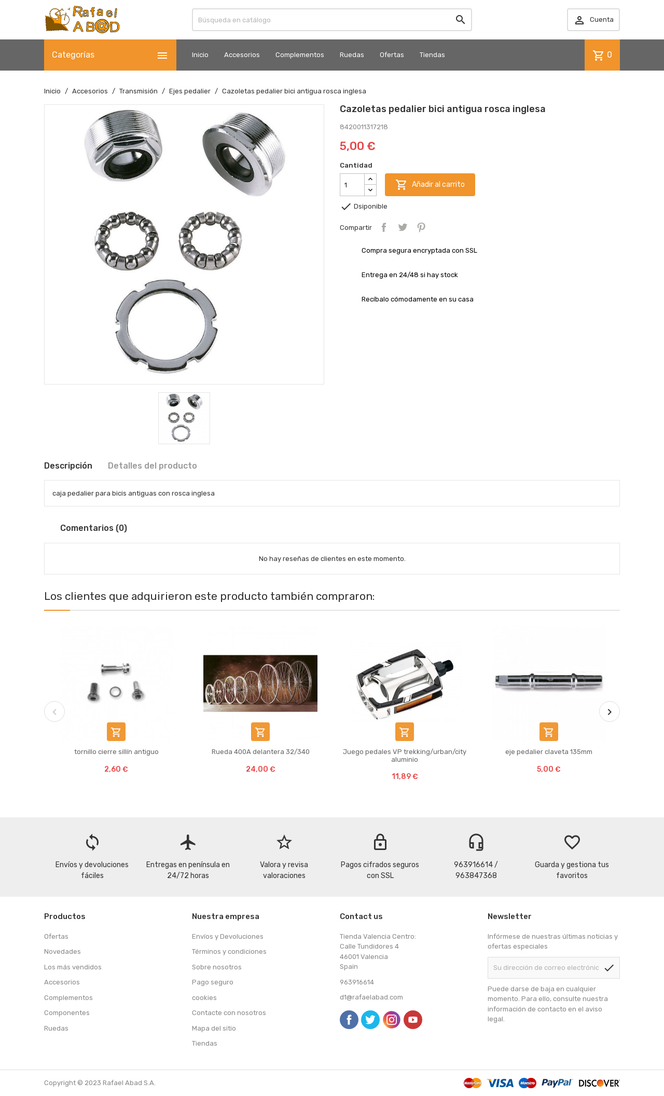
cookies (204, 998)
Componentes (67, 1013)
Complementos (299, 55)
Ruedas (352, 55)
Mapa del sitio (214, 1028)
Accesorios (242, 55)
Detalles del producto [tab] (152, 466)
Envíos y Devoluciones (228, 936)
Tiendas (432, 55)
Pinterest (421, 227)
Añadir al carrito (430, 185)
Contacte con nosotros (229, 1013)
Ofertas (392, 55)
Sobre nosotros (217, 967)
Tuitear (402, 227)
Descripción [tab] (68, 466)
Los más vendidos (73, 967)
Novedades (62, 951)
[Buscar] (332, 19)
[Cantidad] (352, 184)
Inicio (200, 55)
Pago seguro (212, 982)
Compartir (384, 227)
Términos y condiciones (229, 951)
